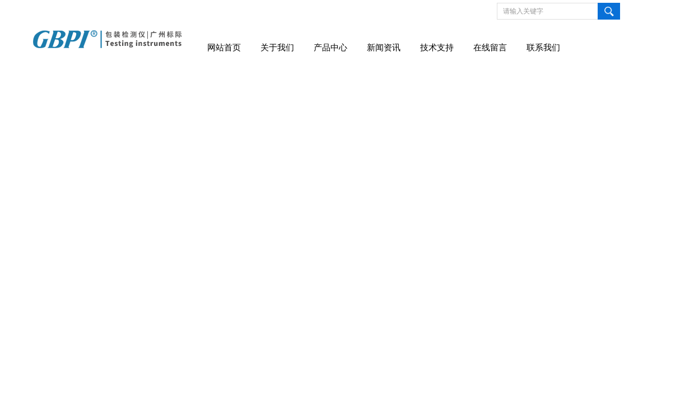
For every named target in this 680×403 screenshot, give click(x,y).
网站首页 (224, 47)
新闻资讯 (383, 47)
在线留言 (490, 47)
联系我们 (543, 47)
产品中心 (330, 47)
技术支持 (437, 47)
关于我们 (277, 47)
